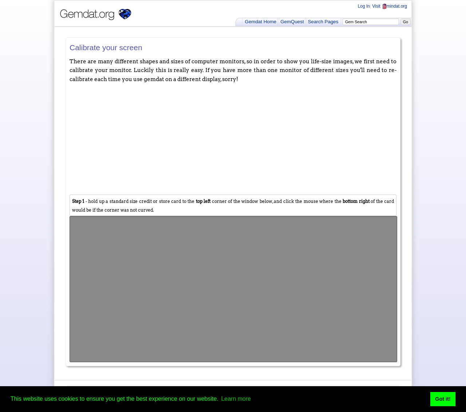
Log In (364, 6)
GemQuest (292, 21)
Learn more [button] (236, 399)
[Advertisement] (233, 138)
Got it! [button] (442, 399)
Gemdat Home (261, 21)
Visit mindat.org (389, 6)
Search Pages (323, 21)
